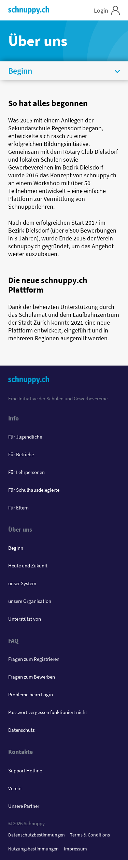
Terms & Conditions (90, 835)
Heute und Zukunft (27, 565)
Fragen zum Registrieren (33, 659)
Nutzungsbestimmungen (33, 849)
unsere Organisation (29, 601)
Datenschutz (21, 730)
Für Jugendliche (25, 436)
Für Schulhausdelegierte (33, 490)
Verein (15, 788)
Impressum (75, 849)
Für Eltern (18, 507)
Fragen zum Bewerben (31, 676)
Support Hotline (25, 770)
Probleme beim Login (30, 694)
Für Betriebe (21, 454)
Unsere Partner (23, 806)
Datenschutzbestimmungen (36, 835)
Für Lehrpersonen (26, 472)
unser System (22, 583)
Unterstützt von (24, 619)
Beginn (15, 548)
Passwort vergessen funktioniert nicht (47, 712)
